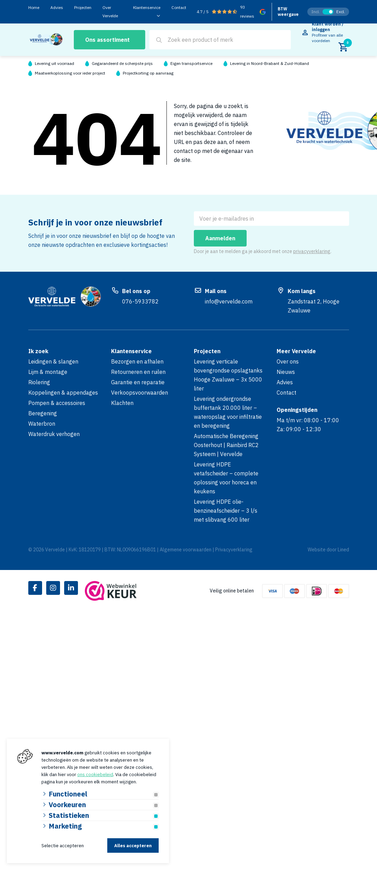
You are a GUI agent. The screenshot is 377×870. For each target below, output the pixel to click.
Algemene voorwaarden (185, 550)
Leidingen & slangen (53, 361)
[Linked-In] (71, 588)
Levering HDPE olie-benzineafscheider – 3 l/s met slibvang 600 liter (225, 510)
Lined (343, 550)
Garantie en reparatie (138, 382)
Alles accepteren (133, 846)
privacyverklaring (311, 251)
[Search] (159, 40)
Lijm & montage (47, 371)
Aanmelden (220, 238)
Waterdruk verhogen (54, 434)
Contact (178, 7)
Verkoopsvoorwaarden (139, 392)
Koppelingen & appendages (63, 392)
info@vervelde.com (228, 301)
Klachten (122, 402)
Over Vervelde (110, 11)
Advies (56, 7)
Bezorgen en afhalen (137, 361)
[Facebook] (35, 588)
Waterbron (41, 423)
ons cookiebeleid (95, 774)
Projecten (82, 7)
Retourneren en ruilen (138, 371)
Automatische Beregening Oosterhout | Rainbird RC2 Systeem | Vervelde (226, 445)
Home (33, 7)
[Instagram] (53, 588)
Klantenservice (146, 7)
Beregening (42, 413)
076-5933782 (140, 301)
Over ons (288, 361)
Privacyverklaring (233, 550)
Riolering (39, 382)
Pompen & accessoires (56, 402)
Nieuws (286, 371)
